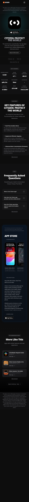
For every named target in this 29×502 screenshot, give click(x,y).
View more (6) (14, 211)
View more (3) (14, 157)
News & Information (14, 52)
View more (14, 11)
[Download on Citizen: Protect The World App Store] (14, 32)
